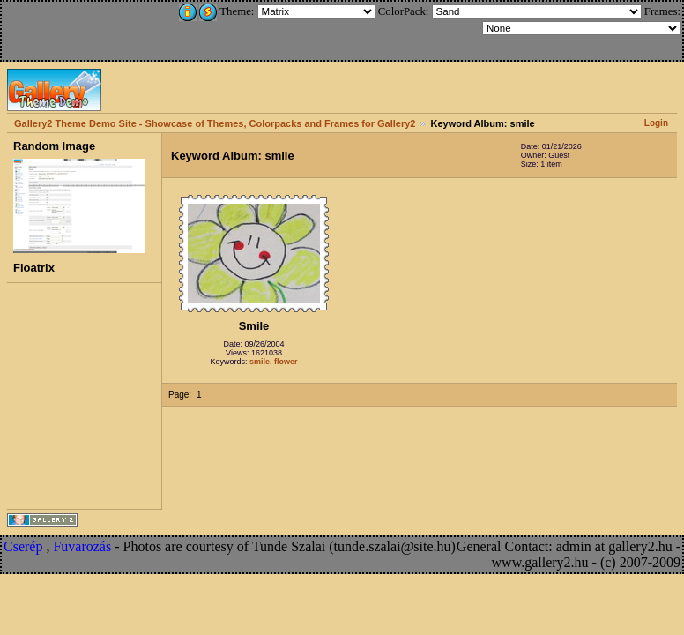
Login (656, 123)
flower (286, 361)
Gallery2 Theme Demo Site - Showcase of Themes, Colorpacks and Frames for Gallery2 (214, 123)
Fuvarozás (82, 546)
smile (259, 361)
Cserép (23, 546)
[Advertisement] (121, 28)
